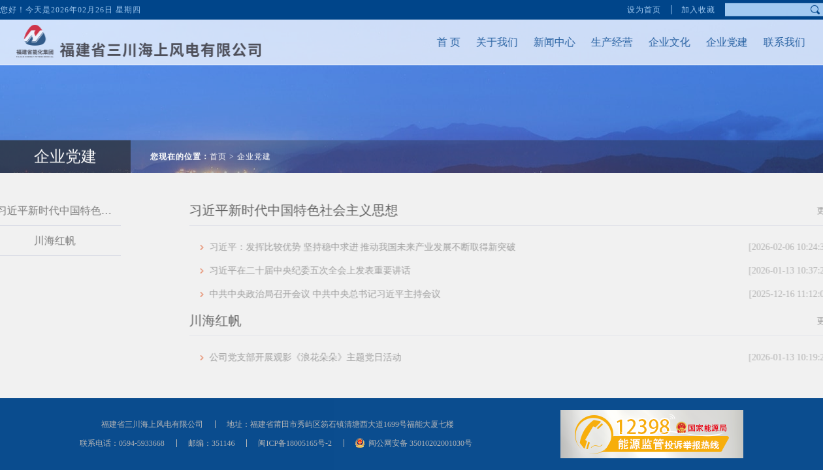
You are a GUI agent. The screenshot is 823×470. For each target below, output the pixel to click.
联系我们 (778, 42)
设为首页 (644, 9)
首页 (218, 150)
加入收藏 (698, 9)
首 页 (442, 42)
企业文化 (663, 42)
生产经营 (605, 42)
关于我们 (490, 42)
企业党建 (720, 42)
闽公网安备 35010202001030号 (420, 443)
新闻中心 (548, 42)
